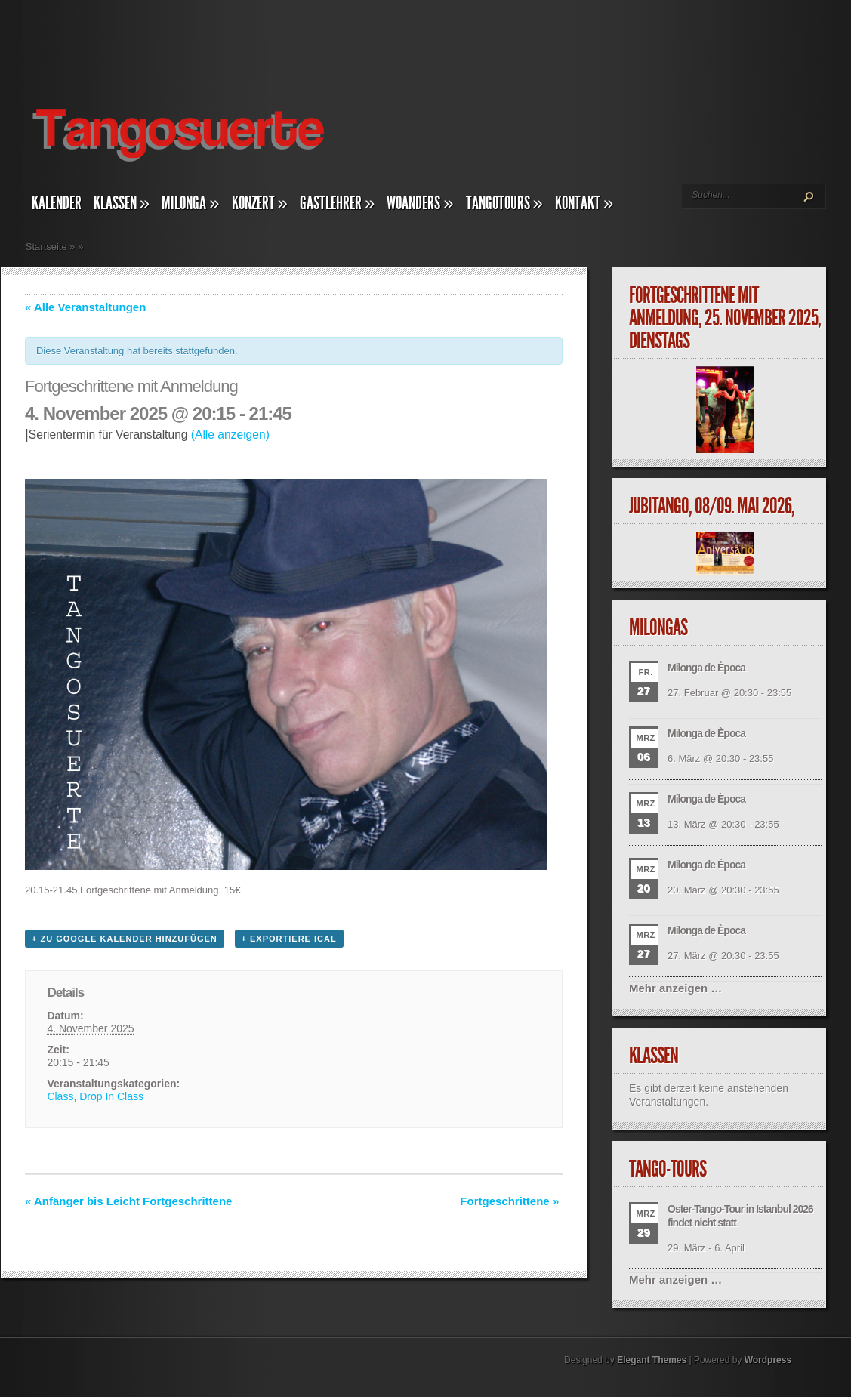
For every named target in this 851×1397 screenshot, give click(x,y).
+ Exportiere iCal (289, 938)
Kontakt (584, 203)
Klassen (122, 203)
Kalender (57, 203)
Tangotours (504, 203)
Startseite (46, 246)
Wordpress (768, 1360)
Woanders (420, 203)
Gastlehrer (337, 203)
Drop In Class (111, 1096)
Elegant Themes (651, 1360)
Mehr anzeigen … (675, 988)
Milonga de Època (706, 667)
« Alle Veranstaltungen (85, 307)
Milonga (190, 203)
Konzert (260, 203)
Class (60, 1096)
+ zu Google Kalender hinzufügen (124, 938)
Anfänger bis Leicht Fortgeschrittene (129, 1201)
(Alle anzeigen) (230, 434)
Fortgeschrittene (509, 1201)
